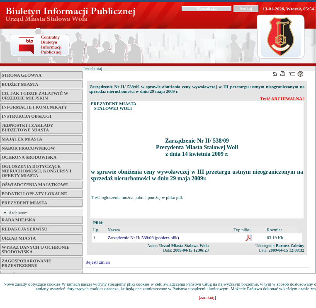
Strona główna (21, 75)
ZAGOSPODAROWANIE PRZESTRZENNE (26, 263)
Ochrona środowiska (29, 157)
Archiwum (18, 213)
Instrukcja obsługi (26, 116)
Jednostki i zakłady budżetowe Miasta (27, 127)
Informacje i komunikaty (34, 107)
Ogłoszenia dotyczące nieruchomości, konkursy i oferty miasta (36, 171)
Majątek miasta (22, 139)
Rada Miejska (18, 220)
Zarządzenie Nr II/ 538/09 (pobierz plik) (143, 237)
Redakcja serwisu (24, 229)
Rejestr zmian (97, 262)
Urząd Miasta (19, 238)
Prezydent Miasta (24, 203)
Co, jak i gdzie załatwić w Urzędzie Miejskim (35, 95)
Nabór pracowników (28, 148)
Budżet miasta (20, 84)
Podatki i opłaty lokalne (34, 194)
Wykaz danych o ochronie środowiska (36, 249)
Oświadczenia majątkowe (35, 184)
